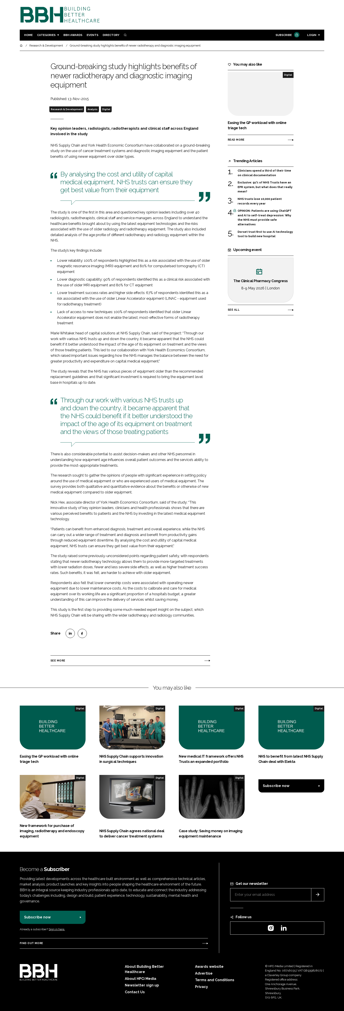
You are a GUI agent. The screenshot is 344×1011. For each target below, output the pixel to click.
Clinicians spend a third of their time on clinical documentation (264, 172)
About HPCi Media (140, 979)
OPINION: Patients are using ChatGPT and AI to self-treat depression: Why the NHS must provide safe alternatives (265, 218)
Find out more (31, 943)
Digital (106, 109)
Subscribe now (276, 786)
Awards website (209, 966)
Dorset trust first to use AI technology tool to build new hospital (265, 234)
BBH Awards (72, 35)
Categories (46, 35)
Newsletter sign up (142, 985)
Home (28, 35)
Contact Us (135, 992)
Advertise (204, 973)
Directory (111, 35)
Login (311, 35)
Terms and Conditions (214, 980)
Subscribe (287, 35)
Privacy (201, 987)
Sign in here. (57, 929)
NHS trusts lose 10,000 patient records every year (260, 201)
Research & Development (67, 109)
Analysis (92, 109)
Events (92, 35)
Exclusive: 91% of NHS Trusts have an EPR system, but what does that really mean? (265, 187)
